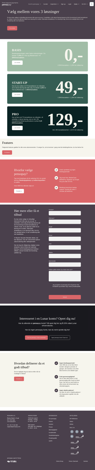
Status (71, 421)
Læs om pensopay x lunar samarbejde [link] (36, 337)
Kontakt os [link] (19, 191)
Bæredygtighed (53, 429)
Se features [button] (7, 152)
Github (71, 424)
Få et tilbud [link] (12, 28)
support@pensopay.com (13, 426)
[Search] (92, 4)
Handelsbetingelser (54, 435)
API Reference (74, 418)
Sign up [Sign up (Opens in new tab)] (63, 4)
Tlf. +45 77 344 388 (12, 425)
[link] (10, 4)
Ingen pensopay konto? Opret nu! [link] (59, 337)
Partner (51, 421)
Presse (51, 427)
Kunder (46, 4)
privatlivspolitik (76, 286)
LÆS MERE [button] (17, 62)
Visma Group (59, 461)
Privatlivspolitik (53, 438)
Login (69, 4)
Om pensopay (52, 418)
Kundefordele (52, 432)
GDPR (50, 441)
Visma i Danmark (73, 461)
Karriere (51, 424)
